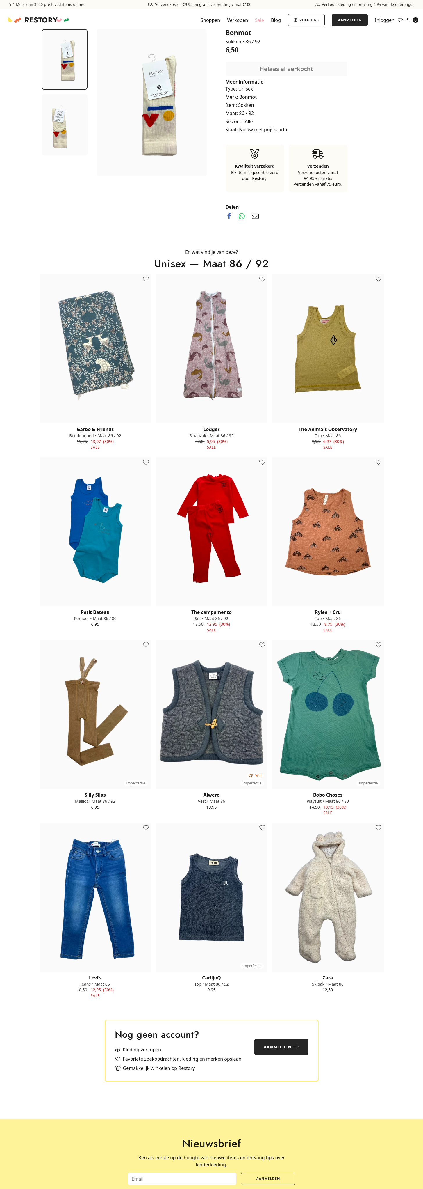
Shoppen (210, 20)
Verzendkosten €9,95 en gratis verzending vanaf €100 (199, 4)
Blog (276, 20)
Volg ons (306, 19)
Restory (41, 20)
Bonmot (248, 97)
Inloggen (385, 20)
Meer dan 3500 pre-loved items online (46, 4)
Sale (259, 20)
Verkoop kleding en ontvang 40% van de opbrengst (364, 4)
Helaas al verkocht (286, 69)
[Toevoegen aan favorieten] (146, 279)
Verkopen (237, 20)
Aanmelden (350, 19)
